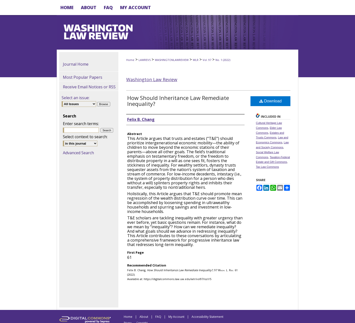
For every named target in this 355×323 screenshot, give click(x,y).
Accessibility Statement (207, 317)
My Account (176, 317)
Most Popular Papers (82, 77)
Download (270, 101)
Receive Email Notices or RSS (89, 87)
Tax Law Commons (267, 166)
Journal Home (76, 64)
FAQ (158, 317)
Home (130, 60)
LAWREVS (145, 60)
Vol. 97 (207, 60)
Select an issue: (75, 97)
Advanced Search (78, 152)
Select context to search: (85, 136)
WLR (195, 60)
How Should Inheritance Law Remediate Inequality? (178, 100)
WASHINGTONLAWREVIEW (172, 60)
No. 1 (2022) (222, 60)
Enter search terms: (81, 123)
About (144, 317)
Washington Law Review (151, 79)
